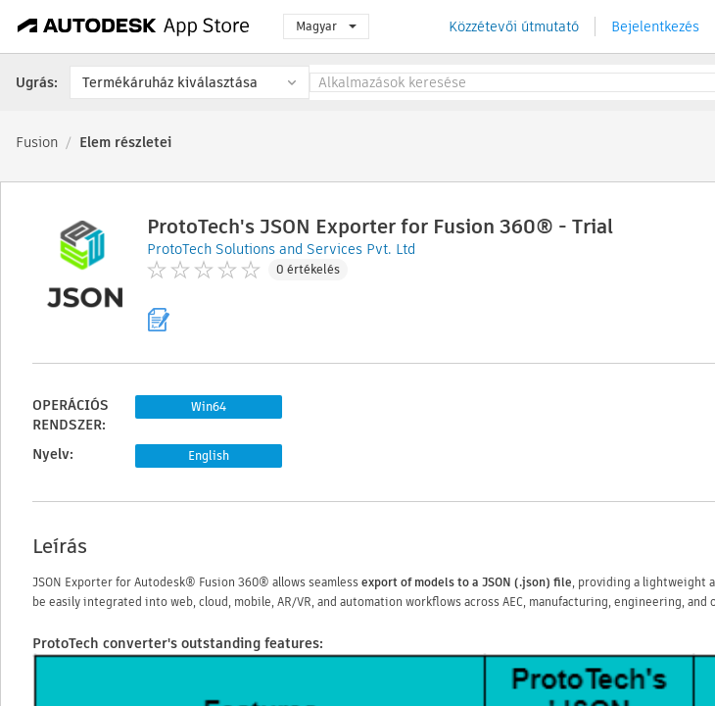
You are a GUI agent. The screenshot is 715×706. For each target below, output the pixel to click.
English (208, 455)
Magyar (326, 26)
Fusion (37, 142)
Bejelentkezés (655, 26)
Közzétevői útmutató (514, 26)
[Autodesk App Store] (134, 26)
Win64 (208, 406)
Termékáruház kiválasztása (170, 82)
